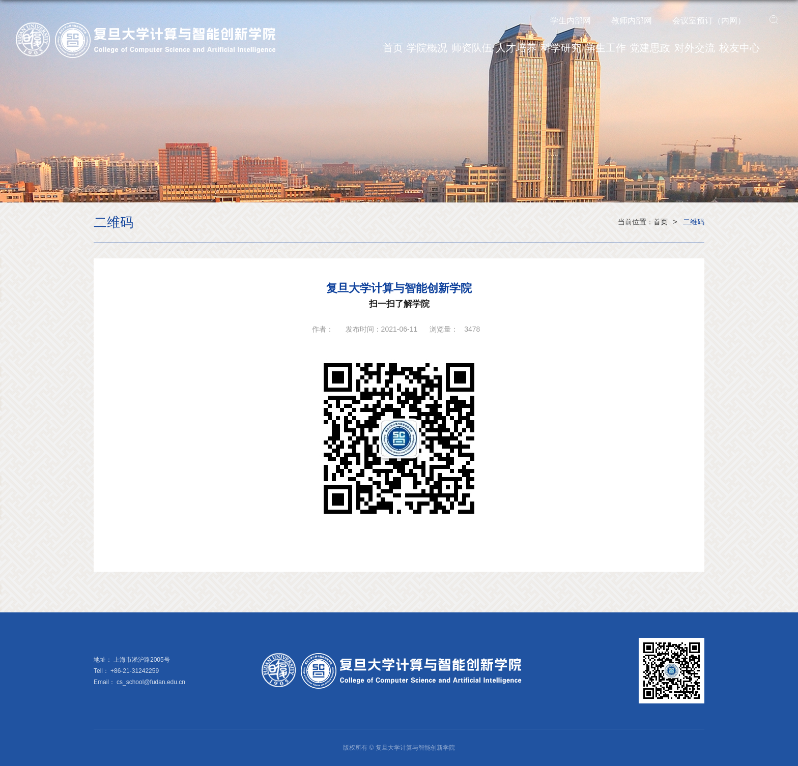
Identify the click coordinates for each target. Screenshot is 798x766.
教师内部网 (631, 20)
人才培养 (516, 47)
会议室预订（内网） (709, 20)
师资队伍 (471, 47)
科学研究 (560, 47)
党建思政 (650, 47)
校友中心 (739, 47)
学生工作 (605, 47)
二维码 (693, 222)
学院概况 (427, 47)
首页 (393, 47)
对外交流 (694, 47)
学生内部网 (570, 20)
